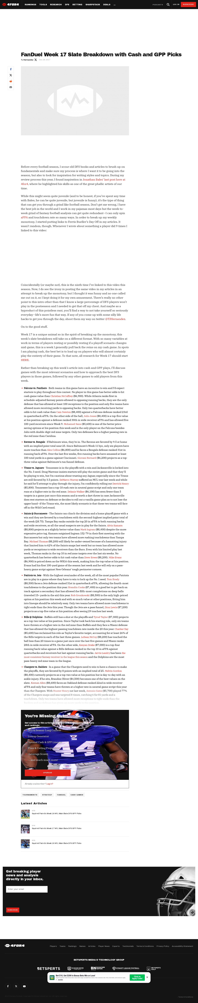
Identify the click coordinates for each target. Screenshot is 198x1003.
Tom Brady (113, 578)
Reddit (11, 81)
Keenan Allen (38, 682)
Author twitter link (35, 59)
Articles (91, 946)
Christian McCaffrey (61, 395)
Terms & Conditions (145, 946)
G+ (24, 986)
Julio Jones (90, 415)
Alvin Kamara (114, 524)
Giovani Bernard (87, 457)
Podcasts (158, 5)
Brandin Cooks (76, 586)
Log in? (49, 783)
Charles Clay (121, 628)
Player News (104, 946)
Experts (116, 946)
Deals (106, 5)
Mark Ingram (87, 528)
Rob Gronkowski (80, 594)
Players (53, 946)
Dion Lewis (111, 606)
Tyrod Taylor (101, 616)
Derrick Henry (120, 483)
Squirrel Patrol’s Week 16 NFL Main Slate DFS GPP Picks (56, 843)
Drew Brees (90, 556)
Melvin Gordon (113, 670)
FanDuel (62, 795)
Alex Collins (53, 449)
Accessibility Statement (182, 946)
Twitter (11, 75)
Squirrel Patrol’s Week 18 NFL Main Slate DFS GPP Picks (56, 813)
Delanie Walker (76, 491)
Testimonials (128, 946)
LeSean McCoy (89, 636)
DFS (33, 810)
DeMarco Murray (69, 479)
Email (11, 87)
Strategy (47, 795)
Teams (62, 946)
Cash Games (77, 795)
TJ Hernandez (27, 60)
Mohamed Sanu (72, 423)
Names (82, 946)
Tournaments (30, 795)
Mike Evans (115, 556)
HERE (25, 359)
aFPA (24, 217)
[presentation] (27, 899)
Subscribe (188, 4)
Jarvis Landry (102, 652)
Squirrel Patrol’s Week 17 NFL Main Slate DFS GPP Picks (56, 828)
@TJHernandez (115, 318)
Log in (176, 4)
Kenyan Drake (87, 644)
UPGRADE (47, 772)
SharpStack (93, 5)
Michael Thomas (38, 540)
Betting (77, 5)
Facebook (11, 69)
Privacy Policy (162, 946)
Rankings (30, 5)
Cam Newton (63, 411)
